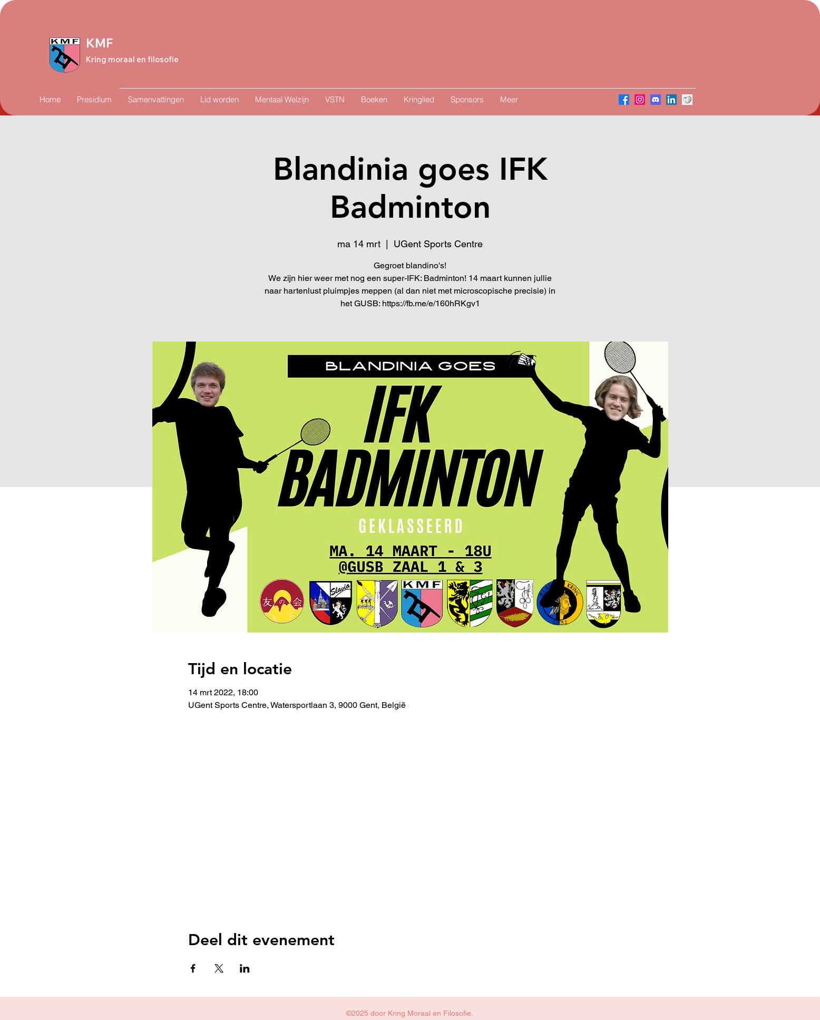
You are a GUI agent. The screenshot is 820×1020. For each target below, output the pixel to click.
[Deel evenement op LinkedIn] (245, 968)
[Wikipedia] (687, 99)
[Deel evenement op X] (219, 968)
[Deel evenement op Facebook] (193, 968)
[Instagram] (639, 99)
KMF (99, 43)
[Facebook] (624, 99)
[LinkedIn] (671, 99)
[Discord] (655, 99)
